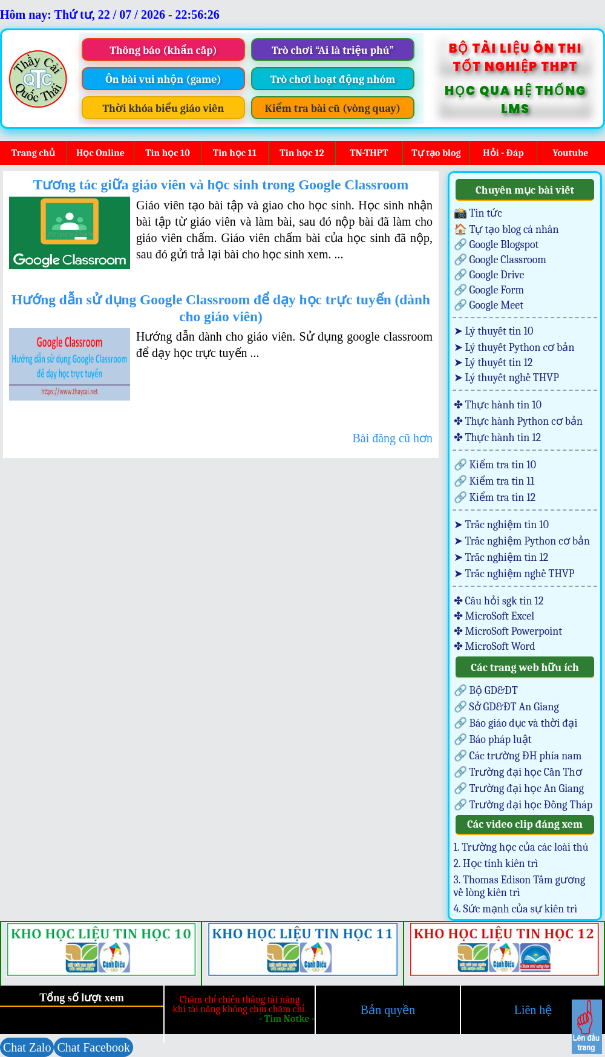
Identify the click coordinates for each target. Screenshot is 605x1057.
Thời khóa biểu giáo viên (163, 108)
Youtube (570, 153)
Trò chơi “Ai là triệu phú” (333, 50)
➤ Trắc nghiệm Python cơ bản (522, 541)
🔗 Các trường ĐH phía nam (518, 756)
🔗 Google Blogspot (496, 244)
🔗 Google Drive (489, 275)
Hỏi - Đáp (503, 153)
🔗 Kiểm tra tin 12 (495, 497)
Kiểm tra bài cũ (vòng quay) (333, 108)
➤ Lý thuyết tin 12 (493, 362)
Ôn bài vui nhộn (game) (163, 79)
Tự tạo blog (435, 153)
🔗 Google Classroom (500, 260)
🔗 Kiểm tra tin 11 (494, 481)
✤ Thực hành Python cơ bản (518, 421)
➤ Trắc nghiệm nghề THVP (514, 574)
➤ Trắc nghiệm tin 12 (501, 557)
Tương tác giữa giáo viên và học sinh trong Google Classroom (221, 184)
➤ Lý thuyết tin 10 (494, 331)
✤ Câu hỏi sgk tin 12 (499, 601)
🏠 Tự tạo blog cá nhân (506, 229)
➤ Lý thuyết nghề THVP (506, 377)
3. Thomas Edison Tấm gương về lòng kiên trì (520, 886)
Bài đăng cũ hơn (392, 438)
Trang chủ (33, 153)
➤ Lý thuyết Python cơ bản (514, 347)
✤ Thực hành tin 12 (497, 437)
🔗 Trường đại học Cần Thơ (518, 772)
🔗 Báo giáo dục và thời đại (516, 723)
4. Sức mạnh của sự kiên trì (516, 909)
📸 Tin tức (478, 213)
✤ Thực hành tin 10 (498, 405)
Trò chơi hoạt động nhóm (333, 79)
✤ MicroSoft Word (494, 646)
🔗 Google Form (489, 290)
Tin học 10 (167, 153)
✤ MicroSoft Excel (494, 616)
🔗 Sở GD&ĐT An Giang (506, 707)
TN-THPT (369, 153)
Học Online (100, 153)
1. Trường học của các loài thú (521, 847)
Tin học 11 (235, 153)
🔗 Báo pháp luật (493, 739)
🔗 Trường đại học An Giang (519, 788)
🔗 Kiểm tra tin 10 (495, 465)
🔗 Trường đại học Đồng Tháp (523, 805)
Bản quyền (388, 1009)
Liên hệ (533, 1009)
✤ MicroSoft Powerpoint (508, 631)
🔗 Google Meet (489, 305)
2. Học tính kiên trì (496, 863)
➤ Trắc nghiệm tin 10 (501, 525)
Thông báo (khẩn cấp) (163, 50)
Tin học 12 (302, 153)
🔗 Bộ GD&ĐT (486, 690)
